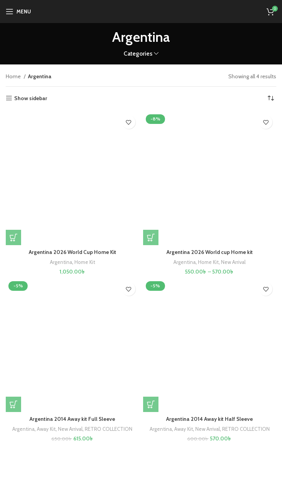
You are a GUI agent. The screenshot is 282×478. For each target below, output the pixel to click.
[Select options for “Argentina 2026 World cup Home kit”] (150, 237)
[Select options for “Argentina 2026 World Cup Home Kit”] (13, 237)
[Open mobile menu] (18, 11)
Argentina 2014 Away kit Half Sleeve (209, 418)
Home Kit (84, 262)
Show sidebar (30, 98)
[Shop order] (270, 98)
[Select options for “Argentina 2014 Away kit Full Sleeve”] (13, 404)
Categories (138, 53)
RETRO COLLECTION (109, 429)
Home (14, 76)
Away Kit (46, 429)
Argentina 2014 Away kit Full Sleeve (72, 418)
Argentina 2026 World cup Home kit (210, 252)
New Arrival (233, 262)
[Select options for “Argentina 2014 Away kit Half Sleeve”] (150, 404)
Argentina (61, 262)
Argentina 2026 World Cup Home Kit (72, 252)
